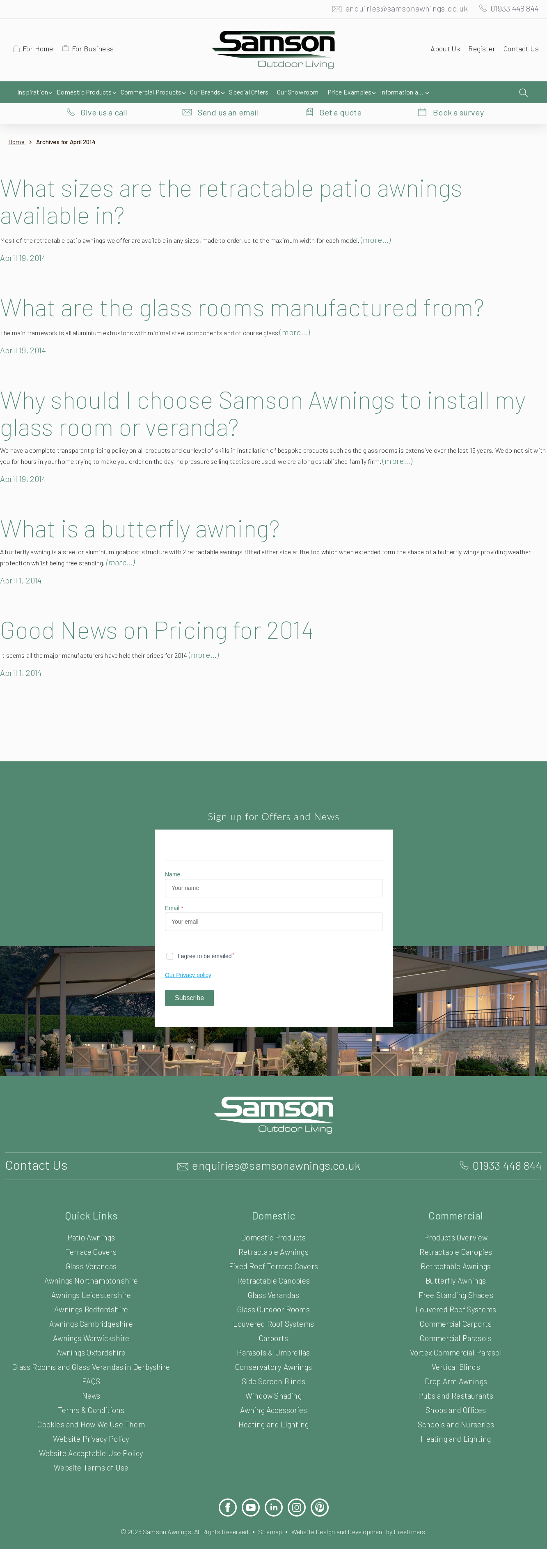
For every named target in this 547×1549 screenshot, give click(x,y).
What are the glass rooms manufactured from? (254, 289)
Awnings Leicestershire (91, 1278)
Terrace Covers (91, 1235)
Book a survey (458, 92)
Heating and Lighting (273, 1408)
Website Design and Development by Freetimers (365, 1515)
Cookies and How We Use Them (91, 1408)
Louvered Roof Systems (273, 1307)
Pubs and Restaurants (456, 1379)
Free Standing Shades (455, 1278)
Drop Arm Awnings (455, 1364)
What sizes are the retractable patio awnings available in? (242, 184)
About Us (441, 50)
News (91, 1379)
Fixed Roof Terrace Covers (273, 1249)
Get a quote (340, 92)
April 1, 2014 (23, 563)
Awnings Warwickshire (91, 1321)
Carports (273, 1321)
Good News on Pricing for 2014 (171, 612)
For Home (39, 50)
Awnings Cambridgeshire (91, 1307)
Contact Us (520, 50)
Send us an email (228, 92)
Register (479, 50)
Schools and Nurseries (456, 1408)
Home (16, 125)
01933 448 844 (511, 10)
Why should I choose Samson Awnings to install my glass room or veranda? (260, 396)
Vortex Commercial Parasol (455, 1336)
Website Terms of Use (91, 1451)
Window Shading (273, 1379)
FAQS (90, 1364)
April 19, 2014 (26, 240)
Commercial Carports (455, 1307)
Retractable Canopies (273, 1264)
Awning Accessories (273, 1393)
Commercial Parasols (456, 1321)
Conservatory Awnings (273, 1350)
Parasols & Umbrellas (273, 1336)
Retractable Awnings (273, 1235)
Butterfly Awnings (455, 1264)
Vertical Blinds (456, 1350)
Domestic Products (273, 1221)
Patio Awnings (91, 1221)
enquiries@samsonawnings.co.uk (398, 10)
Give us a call (104, 92)
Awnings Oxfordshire (91, 1336)
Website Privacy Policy (91, 1422)
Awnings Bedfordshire (91, 1293)
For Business (97, 50)
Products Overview (455, 1221)
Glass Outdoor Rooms (273, 1293)
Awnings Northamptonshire (91, 1264)
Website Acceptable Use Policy (91, 1436)
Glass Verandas (91, 1249)
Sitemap (269, 1515)
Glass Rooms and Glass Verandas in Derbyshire (91, 1350)
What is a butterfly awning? (147, 510)
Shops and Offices (455, 1393)
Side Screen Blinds (273, 1364)
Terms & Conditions (91, 1393)
